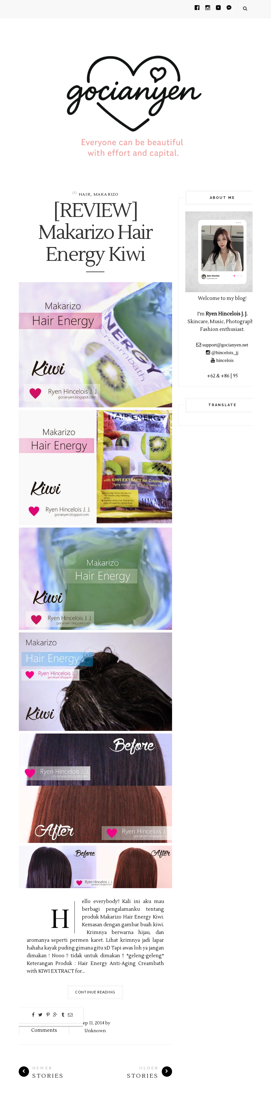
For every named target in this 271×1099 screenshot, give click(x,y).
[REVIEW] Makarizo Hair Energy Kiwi (95, 233)
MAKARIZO (106, 194)
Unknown (95, 1030)
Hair (85, 194)
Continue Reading (95, 992)
